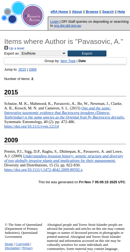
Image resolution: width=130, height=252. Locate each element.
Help (121, 12)
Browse (92, 12)
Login (54, 22)
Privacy (27, 248)
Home (9, 244)
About (77, 12)
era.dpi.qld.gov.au (67, 26)
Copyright (23, 244)
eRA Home (59, 12)
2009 (32, 69)
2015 (22, 69)
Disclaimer (12, 248)
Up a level (14, 48)
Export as (11, 53)
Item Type (67, 61)
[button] (86, 53)
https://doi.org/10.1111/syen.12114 (31, 126)
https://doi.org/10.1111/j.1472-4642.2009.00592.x (43, 169)
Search (108, 12)
